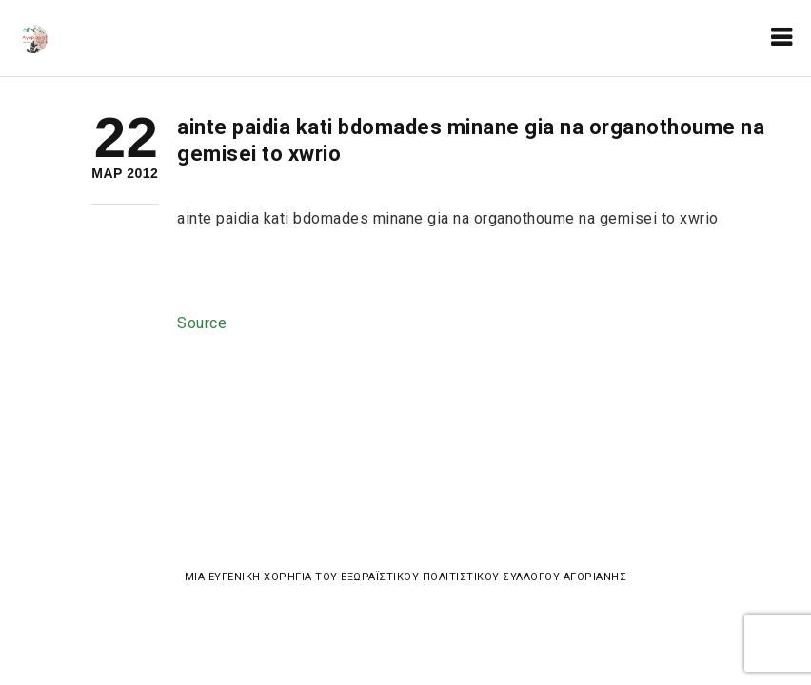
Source (202, 323)
